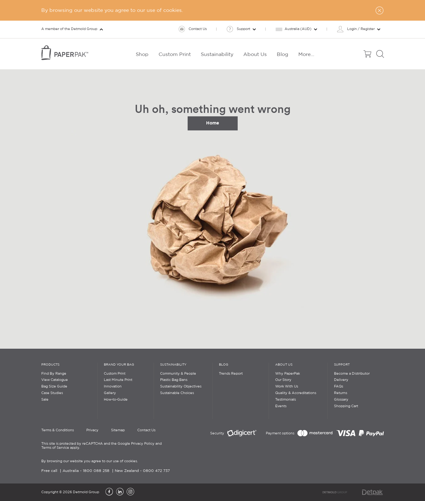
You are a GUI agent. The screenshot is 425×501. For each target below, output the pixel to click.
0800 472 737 (156, 471)
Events (280, 406)
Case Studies (52, 393)
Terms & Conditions (57, 430)
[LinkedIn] (120, 492)
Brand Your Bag (119, 364)
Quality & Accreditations (295, 393)
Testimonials (285, 399)
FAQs (338, 386)
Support (342, 364)
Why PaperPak (287, 373)
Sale (44, 399)
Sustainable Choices (177, 393)
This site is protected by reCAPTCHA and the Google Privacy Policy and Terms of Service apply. (101, 445)
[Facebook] (109, 492)
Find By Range (53, 373)
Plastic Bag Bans (173, 380)
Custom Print (114, 373)
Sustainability (173, 364)
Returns (340, 393)
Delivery (341, 380)
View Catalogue (54, 380)
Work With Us (286, 386)
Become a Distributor (352, 373)
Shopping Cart (346, 406)
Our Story (283, 380)
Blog (223, 364)
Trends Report (231, 373)
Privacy (92, 430)
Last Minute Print (118, 380)
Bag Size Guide (54, 386)
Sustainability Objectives (180, 386)
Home (212, 122)
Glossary (341, 399)
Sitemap (118, 430)
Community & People (178, 373)
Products (50, 364)
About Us (283, 364)
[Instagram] (130, 492)
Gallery (110, 393)
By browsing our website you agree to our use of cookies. (89, 461)
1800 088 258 (96, 471)
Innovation (113, 386)
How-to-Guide (116, 399)
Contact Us (146, 430)
